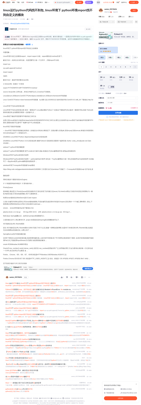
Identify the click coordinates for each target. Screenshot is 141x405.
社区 (22, 2)
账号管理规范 (52, 403)
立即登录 (120, 398)
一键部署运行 (88, 268)
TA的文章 (107, 22)
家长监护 (15, 403)
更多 (47, 2)
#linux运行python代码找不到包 (19, 23)
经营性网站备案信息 (60, 401)
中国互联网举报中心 (34, 403)
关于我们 (16, 398)
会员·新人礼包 (108, 2)
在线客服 (67, 398)
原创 (101, 16)
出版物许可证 (74, 403)
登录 (98, 2)
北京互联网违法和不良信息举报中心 (75, 401)
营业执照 (81, 403)
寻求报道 (35, 398)
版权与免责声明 (61, 403)
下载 (18, 2)
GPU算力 (39, 2)
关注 (25, 277)
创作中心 (124, 2)
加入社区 (88, 29)
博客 (13, 2)
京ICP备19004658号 (33, 401)
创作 (133, 2)
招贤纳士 (23, 398)
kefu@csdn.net (57, 398)
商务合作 (29, 398)
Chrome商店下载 (44, 403)
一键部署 (27, 44)
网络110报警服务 (23, 403)
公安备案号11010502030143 (19, 401)
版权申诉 (68, 403)
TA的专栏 (125, 22)
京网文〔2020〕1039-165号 (46, 401)
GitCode (29, 2)
